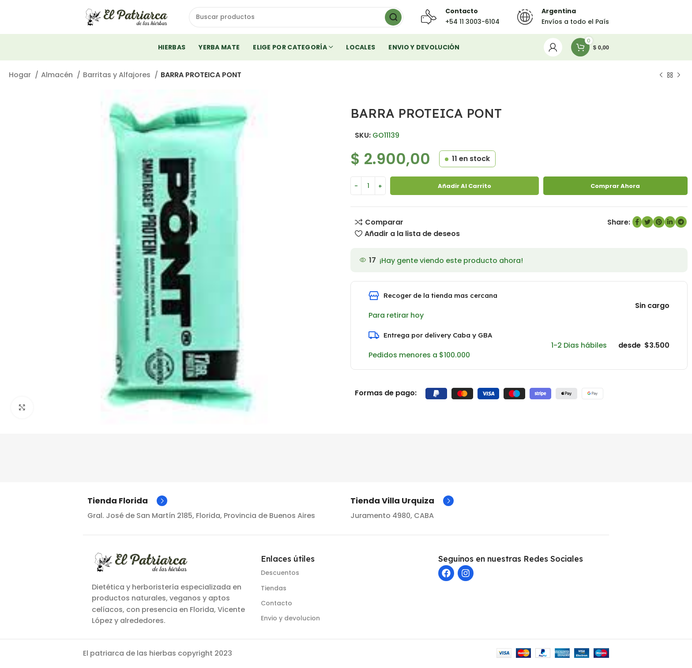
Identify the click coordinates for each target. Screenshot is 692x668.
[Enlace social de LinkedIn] (670, 223)
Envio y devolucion (290, 619)
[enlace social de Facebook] (637, 223)
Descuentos (280, 574)
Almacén (58, 76)
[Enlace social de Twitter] (647, 223)
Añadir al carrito (464, 187)
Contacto (276, 604)
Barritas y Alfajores (117, 76)
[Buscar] (296, 18)
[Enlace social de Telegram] (681, 223)
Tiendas (273, 589)
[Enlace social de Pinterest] (659, 223)
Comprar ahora (615, 187)
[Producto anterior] (661, 76)
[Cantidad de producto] (368, 187)
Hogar (21, 76)
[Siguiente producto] (678, 76)
